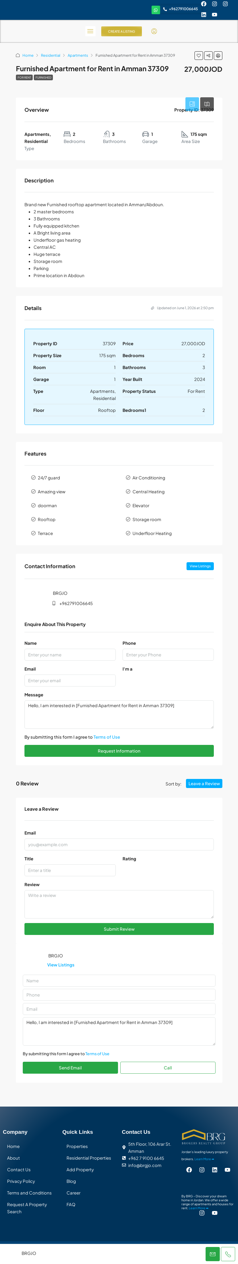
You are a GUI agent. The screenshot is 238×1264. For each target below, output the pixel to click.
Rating (129, 858)
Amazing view (51, 491)
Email (30, 668)
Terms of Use (107, 737)
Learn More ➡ (204, 1159)
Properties (77, 1146)
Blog (71, 1181)
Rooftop (46, 519)
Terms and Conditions (29, 1192)
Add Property (80, 1169)
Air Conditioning (149, 477)
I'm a (128, 668)
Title (28, 858)
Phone (129, 643)
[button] (198, 55)
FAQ (71, 1204)
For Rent (24, 77)
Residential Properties (89, 1157)
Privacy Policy (21, 1181)
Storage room (147, 519)
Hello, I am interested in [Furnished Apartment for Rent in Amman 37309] (119, 714)
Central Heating (149, 491)
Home (28, 55)
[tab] (192, 104)
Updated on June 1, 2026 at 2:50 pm (182, 308)
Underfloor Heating (152, 533)
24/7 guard (49, 477)
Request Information (119, 750)
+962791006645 (76, 603)
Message (33, 694)
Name (30, 643)
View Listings (200, 566)
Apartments (78, 55)
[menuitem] (154, 31)
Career (73, 1192)
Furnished (43, 77)
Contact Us (19, 1169)
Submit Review (119, 929)
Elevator (141, 505)
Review (32, 884)
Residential (50, 55)
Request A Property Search (27, 1208)
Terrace (45, 533)
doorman (47, 505)
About (13, 1157)
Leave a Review (204, 783)
